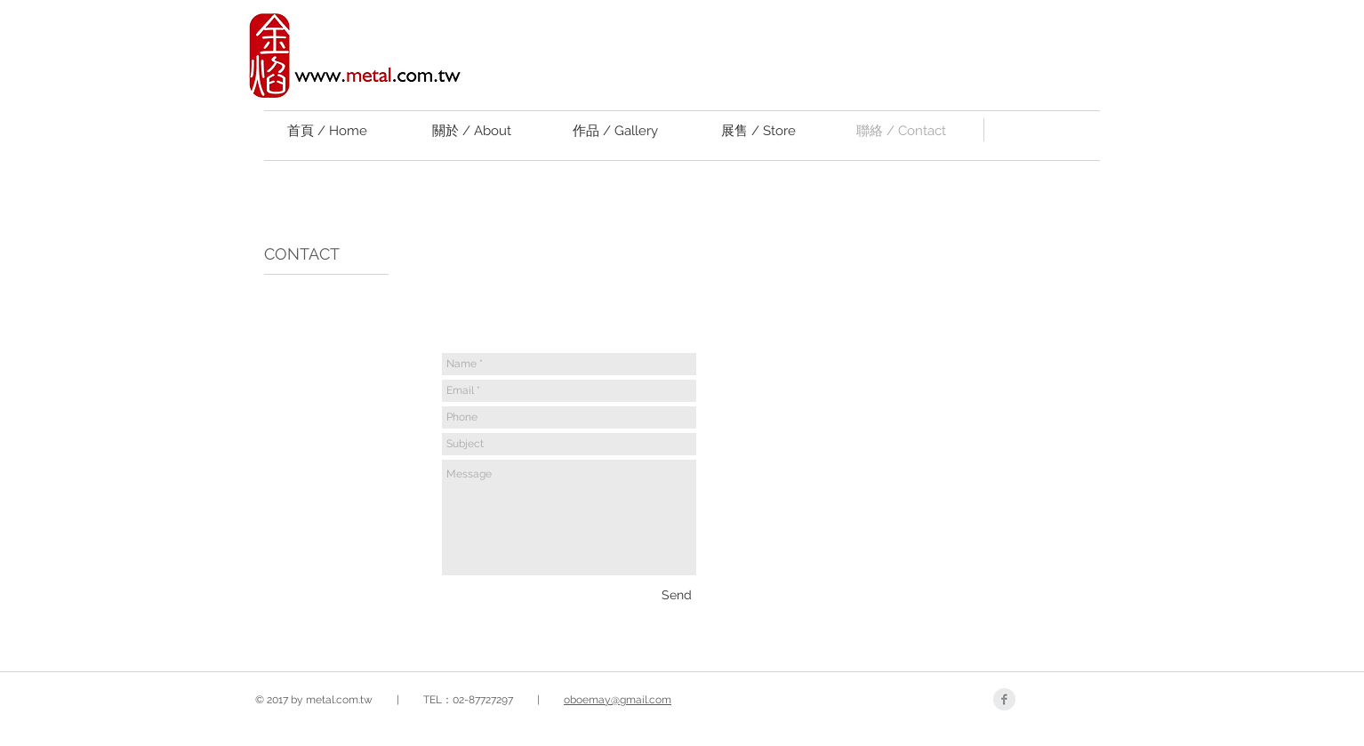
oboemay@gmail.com (617, 700)
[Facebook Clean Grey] (1004, 699)
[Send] (676, 594)
